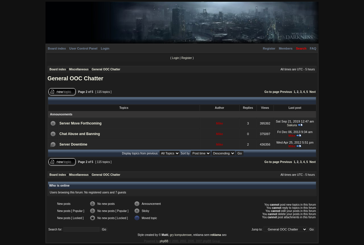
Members (285, 48)
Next (312, 91)
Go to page (271, 91)
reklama (215, 234)
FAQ (313, 48)
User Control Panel (83, 48)
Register (269, 48)
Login (105, 48)
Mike (219, 123)
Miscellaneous (78, 69)
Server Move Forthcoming (80, 123)
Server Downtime (73, 144)
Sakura (292, 125)
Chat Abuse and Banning (79, 134)
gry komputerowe (181, 234)
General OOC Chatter (106, 69)
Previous (286, 91)
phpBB (164, 241)
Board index (57, 48)
